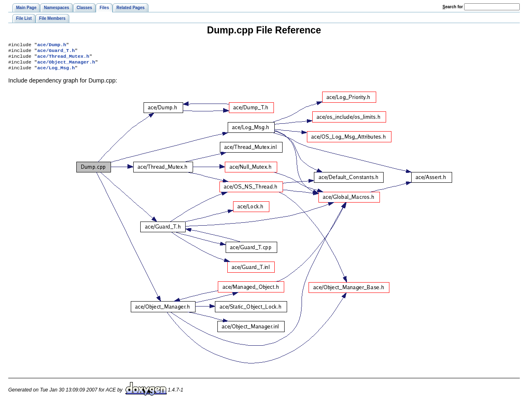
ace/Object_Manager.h (66, 65)
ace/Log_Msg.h (56, 71)
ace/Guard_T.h (56, 52)
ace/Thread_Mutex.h (63, 58)
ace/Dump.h (51, 45)
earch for (452, 7)
